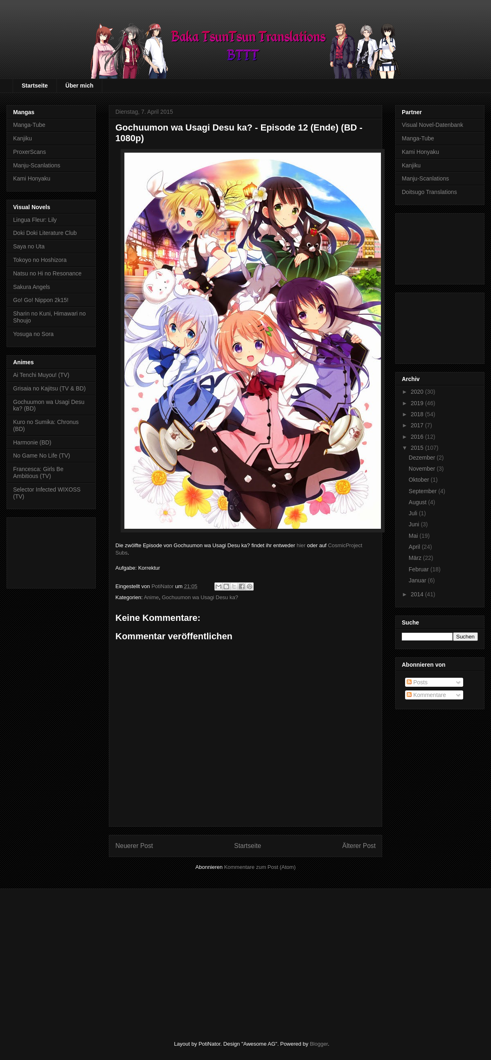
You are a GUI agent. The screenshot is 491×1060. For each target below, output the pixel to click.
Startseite (35, 85)
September (423, 491)
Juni (415, 524)
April (415, 547)
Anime (151, 597)
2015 (418, 447)
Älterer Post (359, 845)
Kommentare (426, 695)
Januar (418, 580)
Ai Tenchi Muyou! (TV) (41, 375)
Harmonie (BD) (32, 442)
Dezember (423, 457)
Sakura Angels (31, 287)
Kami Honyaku (31, 178)
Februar (419, 569)
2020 (418, 391)
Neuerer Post (134, 845)
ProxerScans (29, 152)
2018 (418, 414)
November (423, 468)
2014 (418, 594)
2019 (418, 403)
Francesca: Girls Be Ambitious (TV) (38, 472)
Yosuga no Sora (33, 334)
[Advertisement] (51, 551)
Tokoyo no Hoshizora (40, 260)
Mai (414, 535)
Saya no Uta (29, 246)
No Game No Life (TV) (41, 455)
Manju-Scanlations (36, 165)
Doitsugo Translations (429, 192)
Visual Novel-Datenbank (432, 125)
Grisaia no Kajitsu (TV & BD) (49, 388)
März (416, 558)
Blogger (319, 1044)
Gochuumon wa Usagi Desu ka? (200, 597)
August (418, 502)
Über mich (79, 85)
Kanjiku (22, 138)
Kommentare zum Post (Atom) (260, 867)
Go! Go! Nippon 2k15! (40, 300)
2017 (418, 425)
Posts (417, 682)
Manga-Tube (29, 125)
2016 (418, 436)
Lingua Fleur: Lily (35, 220)
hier (301, 545)
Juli (414, 513)
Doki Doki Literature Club (45, 233)
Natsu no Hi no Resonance (47, 273)
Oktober (420, 479)
